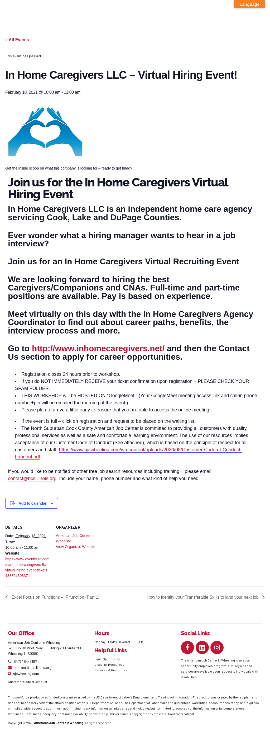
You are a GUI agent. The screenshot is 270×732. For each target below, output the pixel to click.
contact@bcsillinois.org (32, 478)
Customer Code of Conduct (27, 681)
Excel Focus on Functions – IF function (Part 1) (54, 597)
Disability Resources (109, 664)
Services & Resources (110, 670)
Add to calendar (33, 503)
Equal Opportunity (107, 659)
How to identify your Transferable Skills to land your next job (203, 597)
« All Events (17, 39)
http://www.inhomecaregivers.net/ (98, 348)
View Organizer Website (75, 547)
